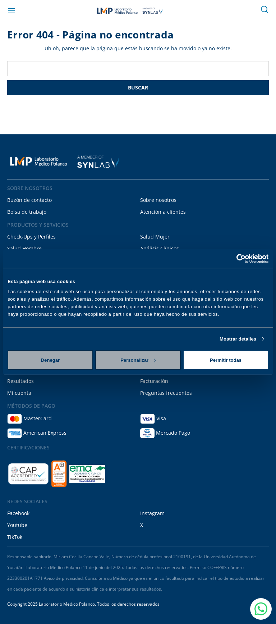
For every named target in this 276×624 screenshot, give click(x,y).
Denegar (50, 359)
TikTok (14, 536)
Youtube (17, 525)
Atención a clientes (163, 211)
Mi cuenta (19, 392)
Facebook (18, 513)
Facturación (154, 381)
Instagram (152, 513)
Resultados (20, 381)
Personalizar (138, 359)
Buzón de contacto (29, 200)
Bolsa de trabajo (26, 211)
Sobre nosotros (158, 200)
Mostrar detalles (238, 339)
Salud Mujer (155, 236)
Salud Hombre (24, 248)
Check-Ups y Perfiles (31, 236)
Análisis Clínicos (159, 248)
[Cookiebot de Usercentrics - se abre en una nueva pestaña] (237, 258)
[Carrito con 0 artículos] (248, 11)
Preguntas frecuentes (166, 392)
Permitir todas (226, 359)
